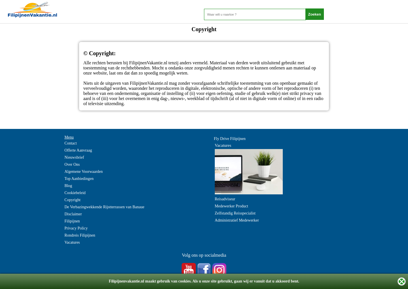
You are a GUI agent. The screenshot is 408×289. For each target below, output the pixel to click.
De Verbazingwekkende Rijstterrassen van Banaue (104, 207)
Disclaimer (73, 214)
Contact (70, 143)
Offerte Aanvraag (78, 150)
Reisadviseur (225, 199)
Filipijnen (72, 221)
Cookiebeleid (75, 193)
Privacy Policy (76, 228)
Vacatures (72, 242)
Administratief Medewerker (237, 220)
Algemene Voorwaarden (83, 171)
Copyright (72, 200)
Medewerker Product (231, 206)
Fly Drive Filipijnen (230, 139)
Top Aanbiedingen (79, 179)
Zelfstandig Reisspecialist (235, 213)
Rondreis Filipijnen (79, 235)
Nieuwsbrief (74, 157)
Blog (68, 186)
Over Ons (72, 164)
